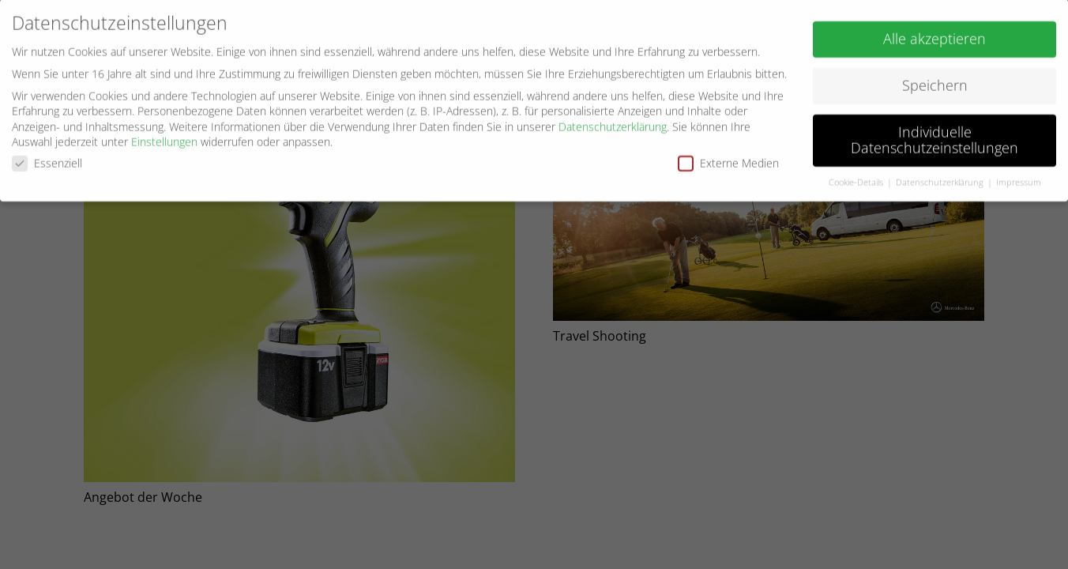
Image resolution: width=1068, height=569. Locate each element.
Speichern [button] (935, 80)
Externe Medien (728, 158)
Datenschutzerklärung (612, 121)
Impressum (1018, 177)
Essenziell (47, 158)
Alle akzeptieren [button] (934, 33)
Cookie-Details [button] (857, 177)
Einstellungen (164, 137)
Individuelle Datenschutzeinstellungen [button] (934, 135)
